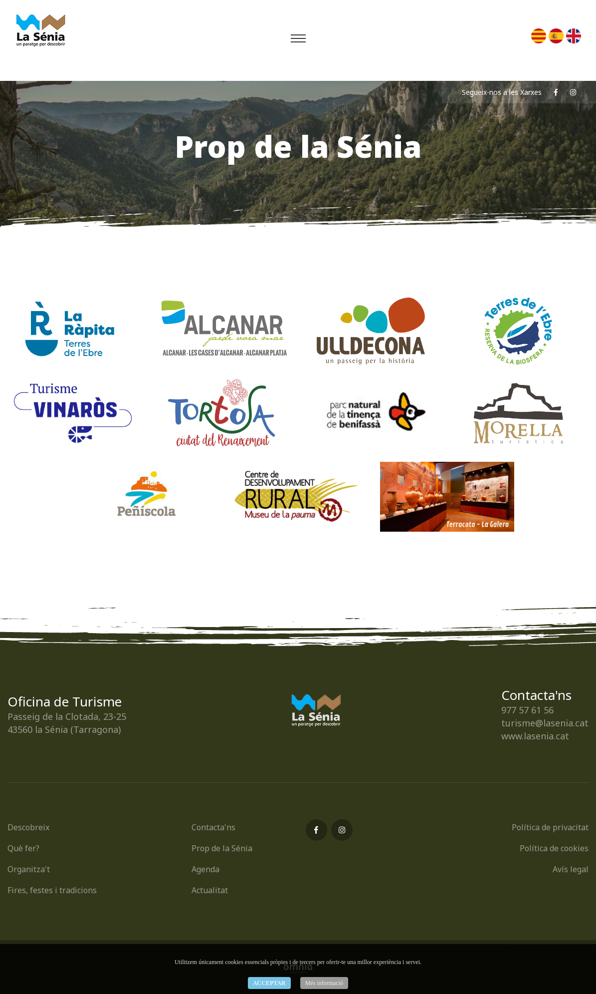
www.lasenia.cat (535, 736)
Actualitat (210, 890)
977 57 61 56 (527, 710)
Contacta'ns (213, 827)
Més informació (324, 983)
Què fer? (23, 848)
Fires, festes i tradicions (52, 890)
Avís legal (571, 869)
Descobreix (28, 827)
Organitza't (28, 869)
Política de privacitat (550, 827)
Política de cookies (554, 848)
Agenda (205, 869)
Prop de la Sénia (222, 848)
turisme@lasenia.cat (545, 723)
